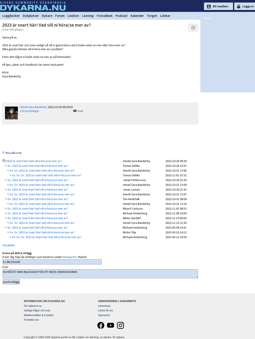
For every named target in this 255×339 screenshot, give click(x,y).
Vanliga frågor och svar (37, 310)
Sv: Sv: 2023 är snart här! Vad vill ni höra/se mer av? (42, 170)
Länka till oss (105, 310)
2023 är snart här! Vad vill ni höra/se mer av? (34, 161)
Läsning (88, 16)
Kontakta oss (31, 319)
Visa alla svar (13, 153)
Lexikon (73, 16)
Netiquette (70, 257)
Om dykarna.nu (33, 305)
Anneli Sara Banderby (33, 107)
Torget (152, 16)
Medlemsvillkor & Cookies (39, 315)
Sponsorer (104, 315)
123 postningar (29, 111)
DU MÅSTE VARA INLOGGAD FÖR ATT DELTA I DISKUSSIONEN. (100, 273)
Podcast (122, 16)
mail (80, 111)
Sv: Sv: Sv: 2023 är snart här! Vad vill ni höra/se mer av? (46, 175)
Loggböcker (11, 16)
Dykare (47, 16)
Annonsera (104, 305)
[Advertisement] (100, 137)
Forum (60, 16)
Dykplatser (31, 16)
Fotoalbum (104, 16)
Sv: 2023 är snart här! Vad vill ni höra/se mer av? (37, 166)
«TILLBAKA (8, 245)
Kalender (137, 16)
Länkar (165, 16)
